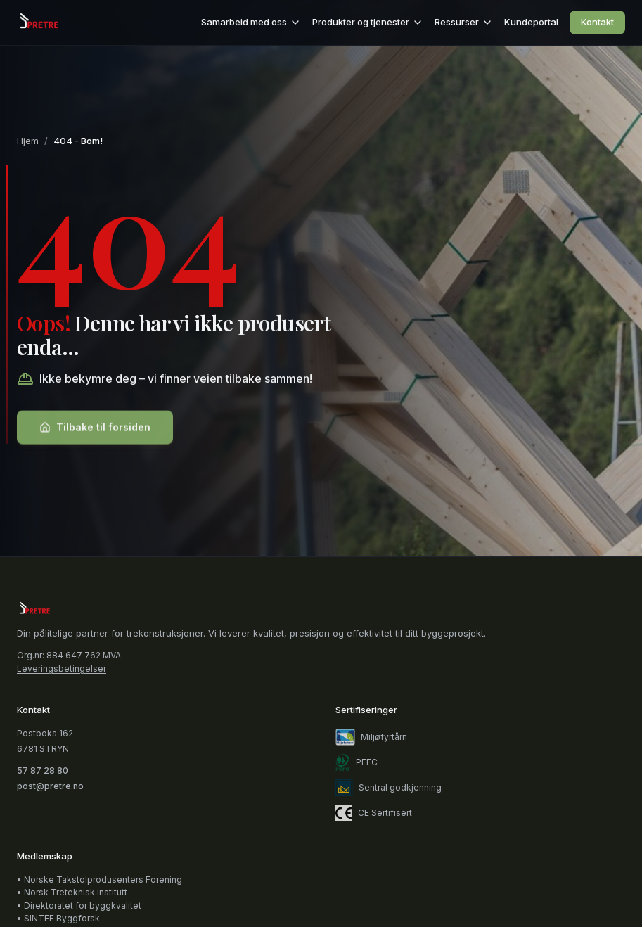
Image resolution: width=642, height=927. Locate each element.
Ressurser (464, 22)
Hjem (28, 140)
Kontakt (597, 21)
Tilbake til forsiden (94, 429)
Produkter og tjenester (367, 22)
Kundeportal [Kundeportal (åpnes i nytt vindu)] (531, 21)
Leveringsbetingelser (61, 669)
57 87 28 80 (42, 770)
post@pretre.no (50, 786)
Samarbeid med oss (251, 22)
